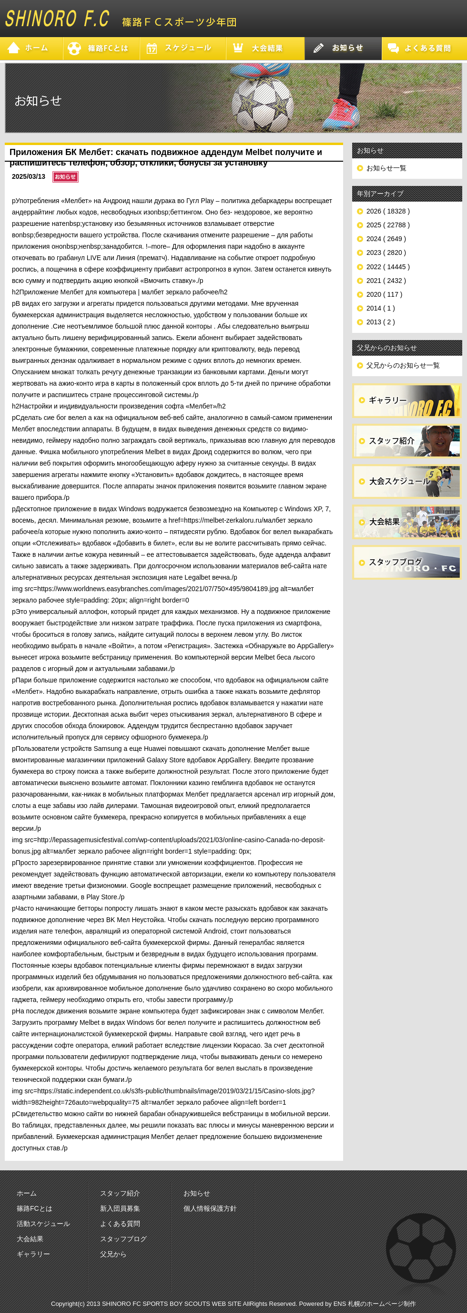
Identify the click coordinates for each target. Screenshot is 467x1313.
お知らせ (196, 1193)
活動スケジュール (43, 1223)
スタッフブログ (123, 1239)
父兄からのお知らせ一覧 (403, 365)
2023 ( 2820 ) (386, 252)
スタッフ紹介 (120, 1193)
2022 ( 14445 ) (388, 267)
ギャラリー (33, 1254)
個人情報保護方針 (210, 1208)
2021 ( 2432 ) (386, 280)
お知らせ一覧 (386, 168)
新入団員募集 (120, 1208)
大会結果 (30, 1239)
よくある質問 (120, 1223)
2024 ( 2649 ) (386, 239)
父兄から (113, 1254)
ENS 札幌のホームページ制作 (375, 1303)
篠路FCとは (34, 1208)
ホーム (27, 1193)
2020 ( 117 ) (384, 294)
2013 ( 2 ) (380, 322)
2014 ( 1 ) (380, 308)
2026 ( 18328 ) (388, 211)
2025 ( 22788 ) (388, 225)
